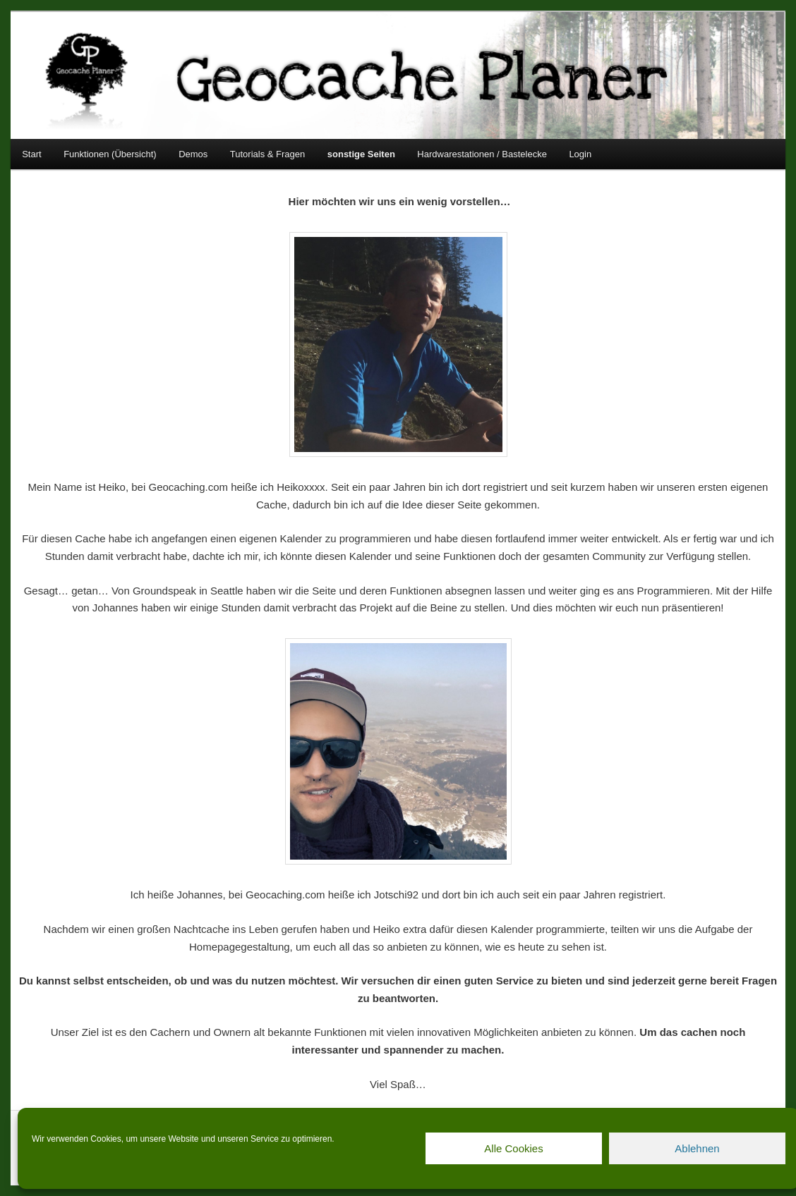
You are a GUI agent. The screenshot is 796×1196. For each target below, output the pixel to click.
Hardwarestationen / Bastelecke (482, 154)
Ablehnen (697, 1148)
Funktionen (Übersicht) (110, 154)
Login (580, 154)
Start (31, 154)
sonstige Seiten (361, 154)
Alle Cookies (513, 1148)
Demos (193, 154)
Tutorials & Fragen (267, 154)
